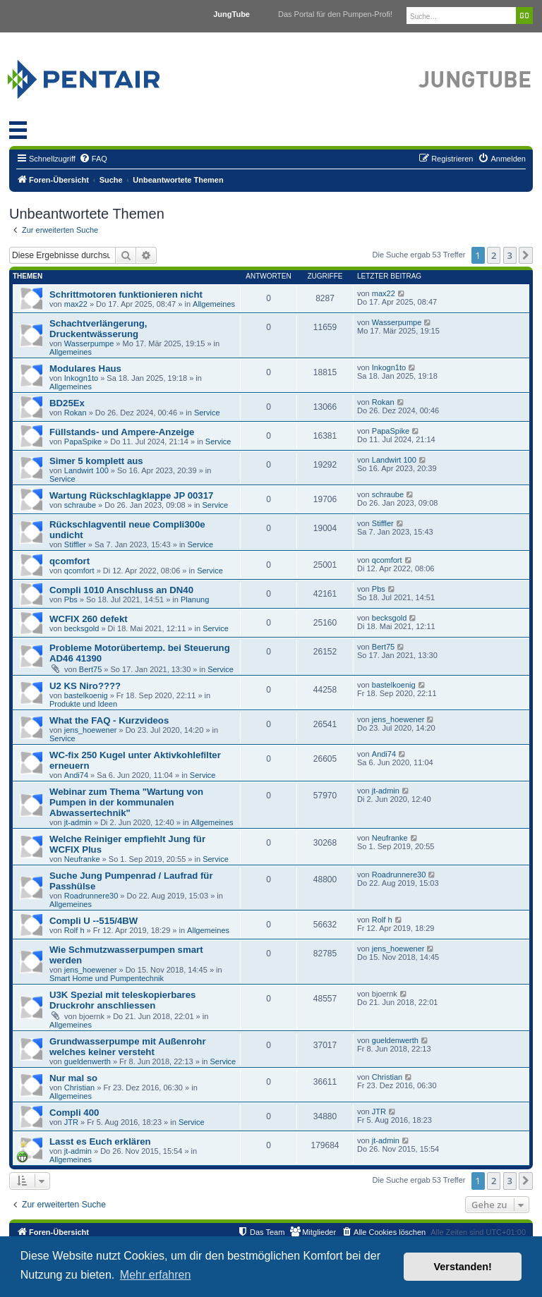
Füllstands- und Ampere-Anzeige (121, 432)
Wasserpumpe (89, 343)
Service (207, 412)
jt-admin (78, 822)
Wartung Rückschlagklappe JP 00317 (131, 495)
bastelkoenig (86, 695)
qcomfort (69, 561)
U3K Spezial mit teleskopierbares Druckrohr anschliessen (122, 1000)
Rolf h (74, 930)
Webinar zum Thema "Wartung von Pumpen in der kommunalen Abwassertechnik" (126, 802)
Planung (195, 599)
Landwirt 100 (86, 470)
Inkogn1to (81, 378)
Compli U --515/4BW (93, 920)
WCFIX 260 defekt (88, 619)
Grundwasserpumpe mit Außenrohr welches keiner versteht (127, 1046)
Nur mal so (73, 1078)
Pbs (71, 599)
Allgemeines (214, 304)
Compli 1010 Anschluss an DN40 (121, 590)
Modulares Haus (85, 368)
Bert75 (90, 669)
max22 (76, 304)
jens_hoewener (90, 730)
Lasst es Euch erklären (100, 1141)
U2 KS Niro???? (85, 686)
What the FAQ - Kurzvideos (109, 720)
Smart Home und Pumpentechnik (106, 978)
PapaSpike (83, 441)
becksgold (82, 628)
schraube (80, 505)
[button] (526, 255)
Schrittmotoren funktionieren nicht (126, 294)
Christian (79, 1087)
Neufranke (82, 859)
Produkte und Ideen (83, 704)
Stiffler (75, 544)
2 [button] (493, 255)
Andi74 (76, 775)
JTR (71, 1122)
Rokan (75, 412)
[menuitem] (93, 158)
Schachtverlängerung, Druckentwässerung (98, 328)
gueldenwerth (87, 1061)
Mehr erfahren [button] (155, 1275)
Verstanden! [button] (463, 1266)
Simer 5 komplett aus (96, 461)
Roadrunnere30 (91, 895)
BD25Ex (67, 403)
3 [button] (509, 255)
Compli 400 (74, 1112)
